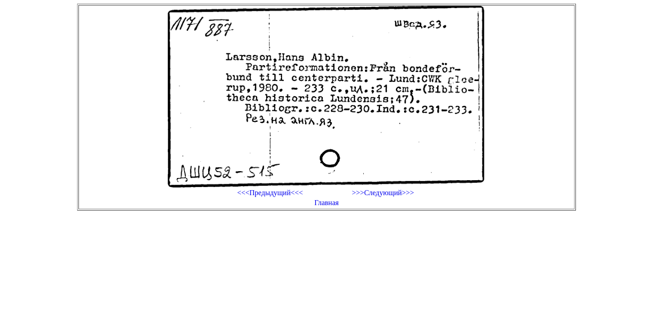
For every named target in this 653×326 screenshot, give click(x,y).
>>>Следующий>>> (383, 193)
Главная (326, 202)
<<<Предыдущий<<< (270, 193)
